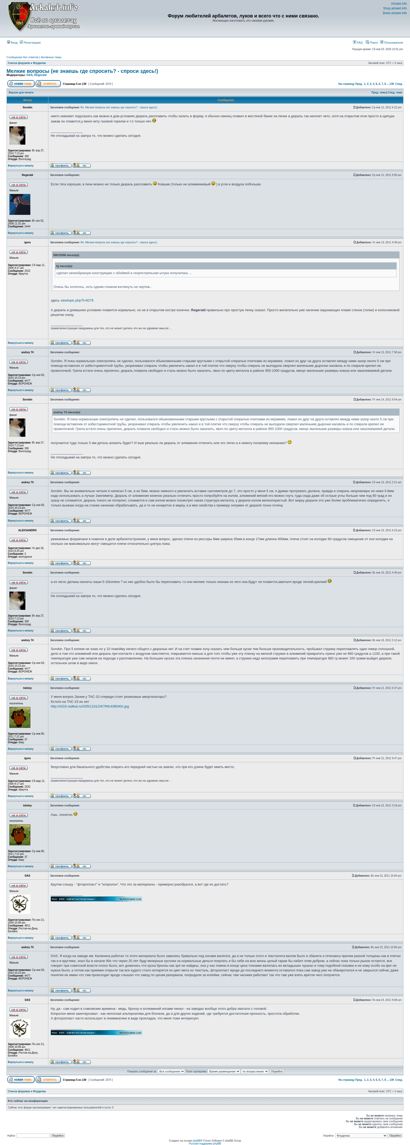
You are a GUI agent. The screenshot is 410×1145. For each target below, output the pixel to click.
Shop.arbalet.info (395, 8)
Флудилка (39, 63)
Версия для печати (21, 92)
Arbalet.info (399, 3)
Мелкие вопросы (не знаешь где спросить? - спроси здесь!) (82, 71)
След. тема (395, 92)
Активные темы (51, 57)
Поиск (372, 42)
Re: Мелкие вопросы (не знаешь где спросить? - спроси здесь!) (119, 107)
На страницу (346, 83)
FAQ (358, 42)
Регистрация (30, 42)
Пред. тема (379, 92)
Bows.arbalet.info (395, 13)
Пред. (359, 83)
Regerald (40, 74)
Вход (12, 42)
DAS (29, 74)
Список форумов (19, 63)
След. (399, 83)
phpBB (197, 1140)
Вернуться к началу (20, 165)
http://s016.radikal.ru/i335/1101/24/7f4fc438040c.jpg (90, 706)
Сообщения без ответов (22, 57)
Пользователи (391, 42)
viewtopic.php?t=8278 (76, 300)
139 (392, 83)
